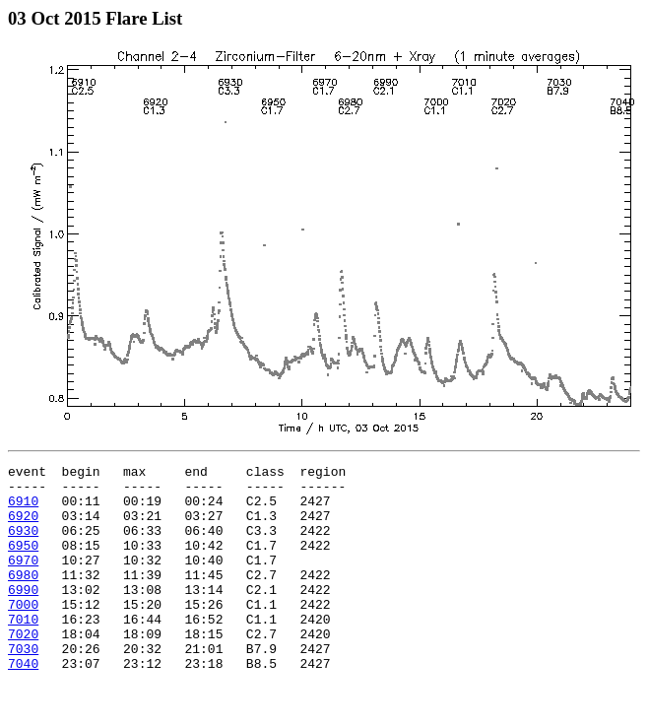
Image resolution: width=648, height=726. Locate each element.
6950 (23, 562)
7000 (23, 633)
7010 (23, 651)
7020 (23, 669)
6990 (23, 616)
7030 (23, 686)
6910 (23, 509)
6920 (23, 527)
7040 (23, 704)
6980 (23, 598)
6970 (23, 580)
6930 (23, 545)
